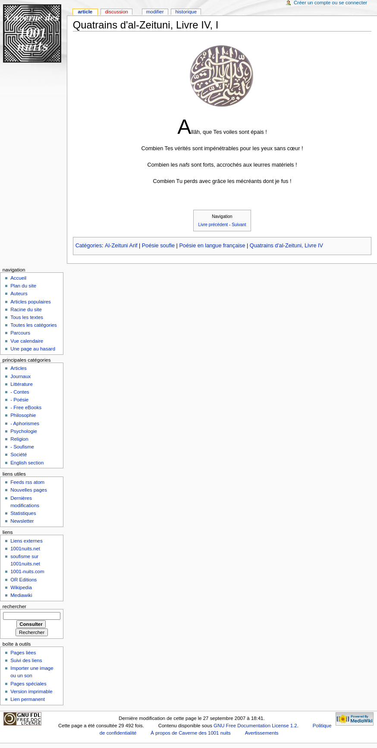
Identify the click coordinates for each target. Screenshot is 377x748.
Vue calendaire (26, 341)
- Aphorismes (24, 423)
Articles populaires (30, 301)
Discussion (116, 11)
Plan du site (23, 285)
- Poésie (19, 399)
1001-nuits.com (27, 571)
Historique (186, 11)
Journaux (20, 376)
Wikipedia (21, 587)
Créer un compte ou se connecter (330, 2)
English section (27, 462)
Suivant (239, 224)
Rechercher (14, 606)
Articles (18, 368)
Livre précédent (213, 224)
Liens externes (26, 540)
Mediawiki (21, 595)
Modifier (155, 11)
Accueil (18, 278)
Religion (19, 439)
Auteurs (18, 293)
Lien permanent (27, 699)
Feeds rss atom (27, 482)
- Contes (19, 392)
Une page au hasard (32, 348)
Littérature (21, 384)
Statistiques (23, 513)
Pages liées (23, 652)
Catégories (88, 246)
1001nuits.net (25, 548)
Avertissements (262, 732)
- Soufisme (22, 446)
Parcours (20, 332)
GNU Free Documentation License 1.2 (255, 725)
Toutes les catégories (33, 325)
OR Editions (23, 579)
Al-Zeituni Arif (121, 246)
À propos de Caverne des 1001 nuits (190, 732)
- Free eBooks (25, 407)
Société (18, 454)
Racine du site (26, 309)
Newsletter (22, 521)
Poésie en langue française (212, 246)
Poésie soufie (158, 246)
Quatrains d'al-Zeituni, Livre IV (286, 246)
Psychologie (23, 431)
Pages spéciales (28, 683)
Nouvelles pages (28, 489)
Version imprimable (31, 691)
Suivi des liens (26, 660)
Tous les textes (26, 317)
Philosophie (23, 415)
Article (85, 11)
